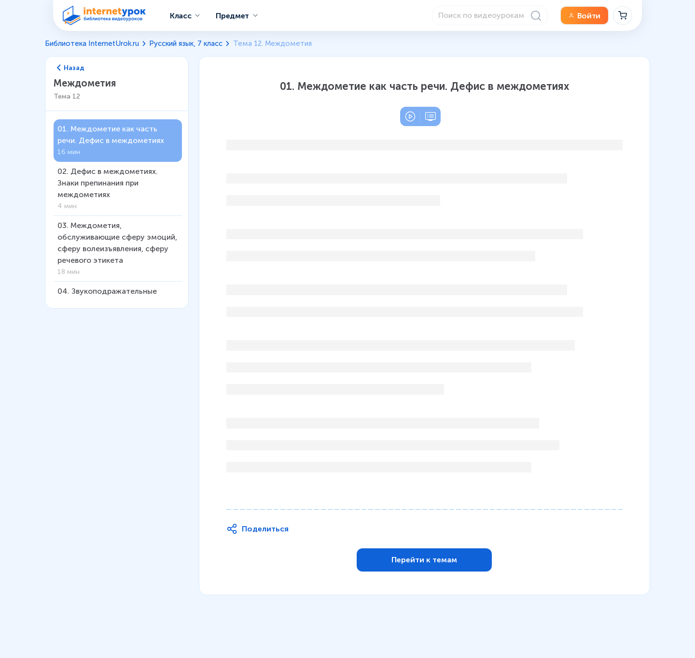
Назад (71, 68)
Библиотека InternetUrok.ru (92, 43)
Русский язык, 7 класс (185, 43)
